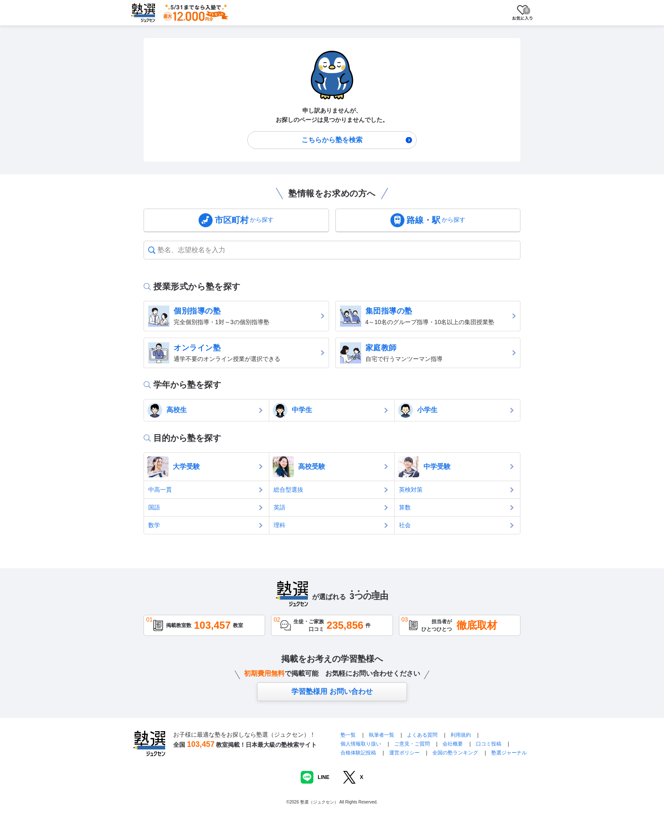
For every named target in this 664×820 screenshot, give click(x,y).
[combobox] (158, 250)
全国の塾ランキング (455, 753)
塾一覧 (348, 735)
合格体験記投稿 (358, 753)
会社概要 (453, 744)
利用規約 (461, 735)
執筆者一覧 (381, 735)
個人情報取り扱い (360, 744)
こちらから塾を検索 (332, 139)
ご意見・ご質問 (412, 744)
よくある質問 (423, 735)
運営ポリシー (404, 753)
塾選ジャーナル (509, 753)
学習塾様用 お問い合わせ (332, 692)
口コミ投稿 (488, 744)
